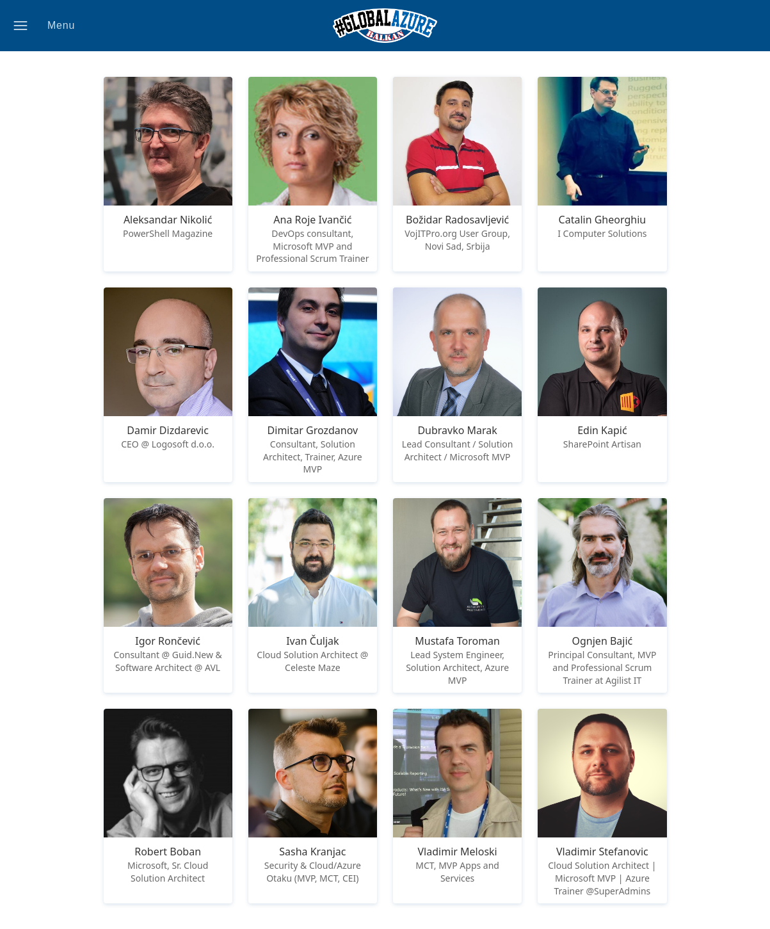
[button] (52, 25)
